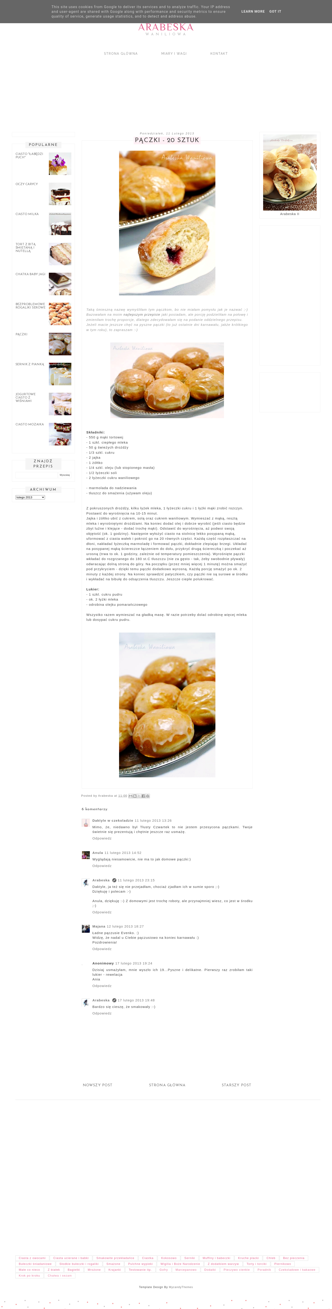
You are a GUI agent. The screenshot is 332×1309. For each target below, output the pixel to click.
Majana (99, 926)
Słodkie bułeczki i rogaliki (79, 1264)
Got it (275, 11)
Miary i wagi (174, 53)
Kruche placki (248, 1258)
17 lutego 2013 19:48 (136, 1000)
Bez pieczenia (294, 1258)
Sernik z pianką (30, 364)
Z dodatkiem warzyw (223, 1264)
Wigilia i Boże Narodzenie (180, 1264)
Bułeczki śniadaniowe (35, 1264)
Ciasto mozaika (30, 424)
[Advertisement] (144, 90)
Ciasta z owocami (32, 1258)
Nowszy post (98, 1085)
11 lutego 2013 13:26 (153, 820)
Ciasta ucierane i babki (71, 1258)
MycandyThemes (181, 1287)
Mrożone (94, 1269)
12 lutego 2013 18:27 (125, 926)
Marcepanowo (186, 1269)
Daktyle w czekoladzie (113, 820)
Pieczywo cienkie (237, 1269)
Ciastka (148, 1258)
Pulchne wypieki (140, 1264)
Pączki (21, 334)
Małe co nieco (29, 1269)
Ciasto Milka (27, 214)
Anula (98, 853)
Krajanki (114, 1269)
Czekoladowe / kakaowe (297, 1269)
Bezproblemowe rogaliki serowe (30, 306)
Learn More (253, 11)
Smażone (113, 1264)
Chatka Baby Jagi (30, 274)
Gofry (164, 1269)
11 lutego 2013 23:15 (136, 880)
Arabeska (166, 27)
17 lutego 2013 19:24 (133, 963)
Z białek (54, 1269)
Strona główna (121, 53)
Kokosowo (169, 1258)
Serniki (189, 1258)
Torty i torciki (257, 1264)
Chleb (271, 1258)
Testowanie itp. (140, 1269)
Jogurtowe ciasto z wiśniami (26, 398)
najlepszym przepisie (142, 314)
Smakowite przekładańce (115, 1258)
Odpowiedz (102, 838)
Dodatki (210, 1269)
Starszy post (236, 1085)
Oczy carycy (27, 184)
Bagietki (74, 1269)
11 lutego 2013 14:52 (123, 853)
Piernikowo (282, 1264)
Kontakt (219, 53)
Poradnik (264, 1269)
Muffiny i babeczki (216, 1258)
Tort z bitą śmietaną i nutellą (26, 248)
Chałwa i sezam (60, 1275)
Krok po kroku (29, 1275)
